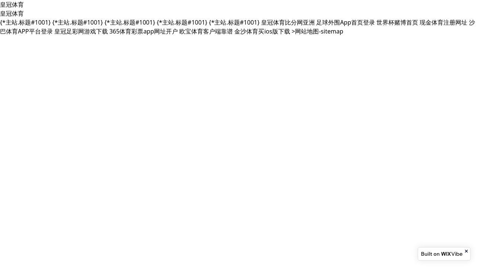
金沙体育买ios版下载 (262, 31)
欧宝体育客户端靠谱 (206, 31)
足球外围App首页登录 (345, 22)
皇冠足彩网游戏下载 (81, 31)
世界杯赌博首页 (397, 22)
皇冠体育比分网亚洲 (288, 22)
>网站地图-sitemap (317, 31)
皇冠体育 (12, 4)
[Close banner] (466, 251)
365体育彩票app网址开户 (143, 31)
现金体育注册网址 (443, 22)
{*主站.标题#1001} (25, 22)
